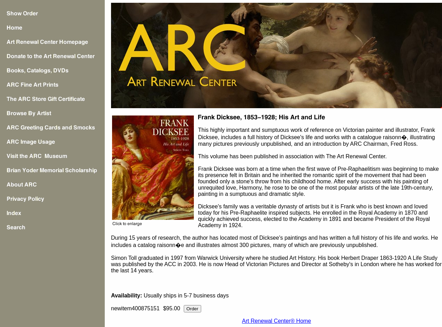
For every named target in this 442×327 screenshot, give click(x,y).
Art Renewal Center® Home (276, 321)
